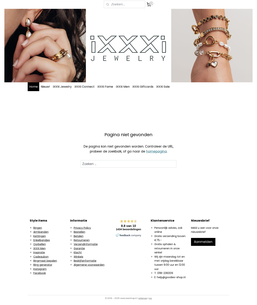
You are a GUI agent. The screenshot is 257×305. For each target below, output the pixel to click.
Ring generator (42, 265)
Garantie (79, 248)
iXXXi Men (123, 87)
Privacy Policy (82, 228)
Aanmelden (203, 242)
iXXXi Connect (85, 87)
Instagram (40, 269)
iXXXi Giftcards (143, 87)
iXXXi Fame (105, 87)
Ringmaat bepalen (45, 261)
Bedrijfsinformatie (85, 261)
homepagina (156, 151)
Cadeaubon (41, 257)
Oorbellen (39, 244)
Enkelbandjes (41, 240)
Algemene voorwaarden (89, 265)
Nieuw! (45, 87)
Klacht (78, 252)
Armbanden (41, 232)
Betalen (78, 236)
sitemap (142, 298)
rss (150, 298)
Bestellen (79, 232)
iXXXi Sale (163, 87)
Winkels (78, 257)
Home (33, 87)
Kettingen (39, 236)
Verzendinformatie (86, 244)
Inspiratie (39, 252)
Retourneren (82, 240)
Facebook (39, 273)
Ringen (37, 228)
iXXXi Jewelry (62, 87)
